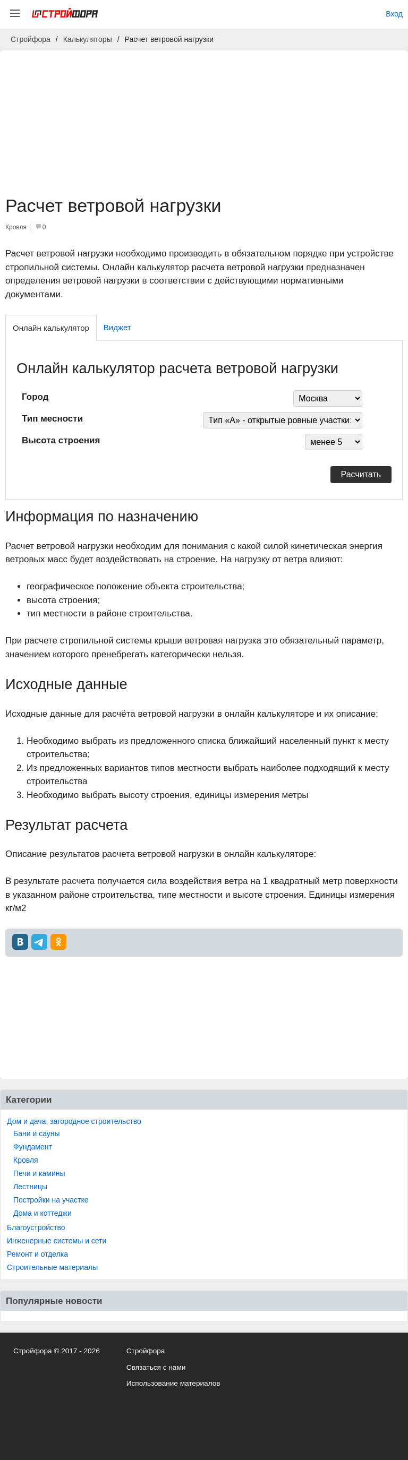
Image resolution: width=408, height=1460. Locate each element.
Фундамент (32, 1147)
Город (35, 397)
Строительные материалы (52, 1267)
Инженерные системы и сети (56, 1240)
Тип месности (52, 419)
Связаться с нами (156, 1367)
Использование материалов (173, 1383)
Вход (394, 14)
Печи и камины (39, 1173)
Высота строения (61, 440)
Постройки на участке (50, 1200)
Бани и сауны (36, 1133)
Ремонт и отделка (37, 1254)
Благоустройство (36, 1227)
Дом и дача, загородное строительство (74, 1121)
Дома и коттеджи (42, 1213)
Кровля (25, 1160)
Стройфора (145, 1351)
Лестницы (30, 1186)
